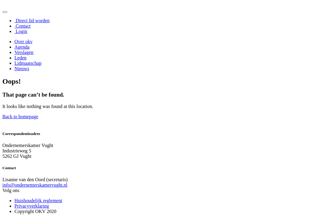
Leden (20, 57)
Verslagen (23, 52)
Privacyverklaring (31, 205)
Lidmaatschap (28, 63)
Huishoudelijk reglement (38, 200)
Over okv (23, 41)
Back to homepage (20, 116)
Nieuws (21, 68)
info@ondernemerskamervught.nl (34, 185)
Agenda (21, 47)
